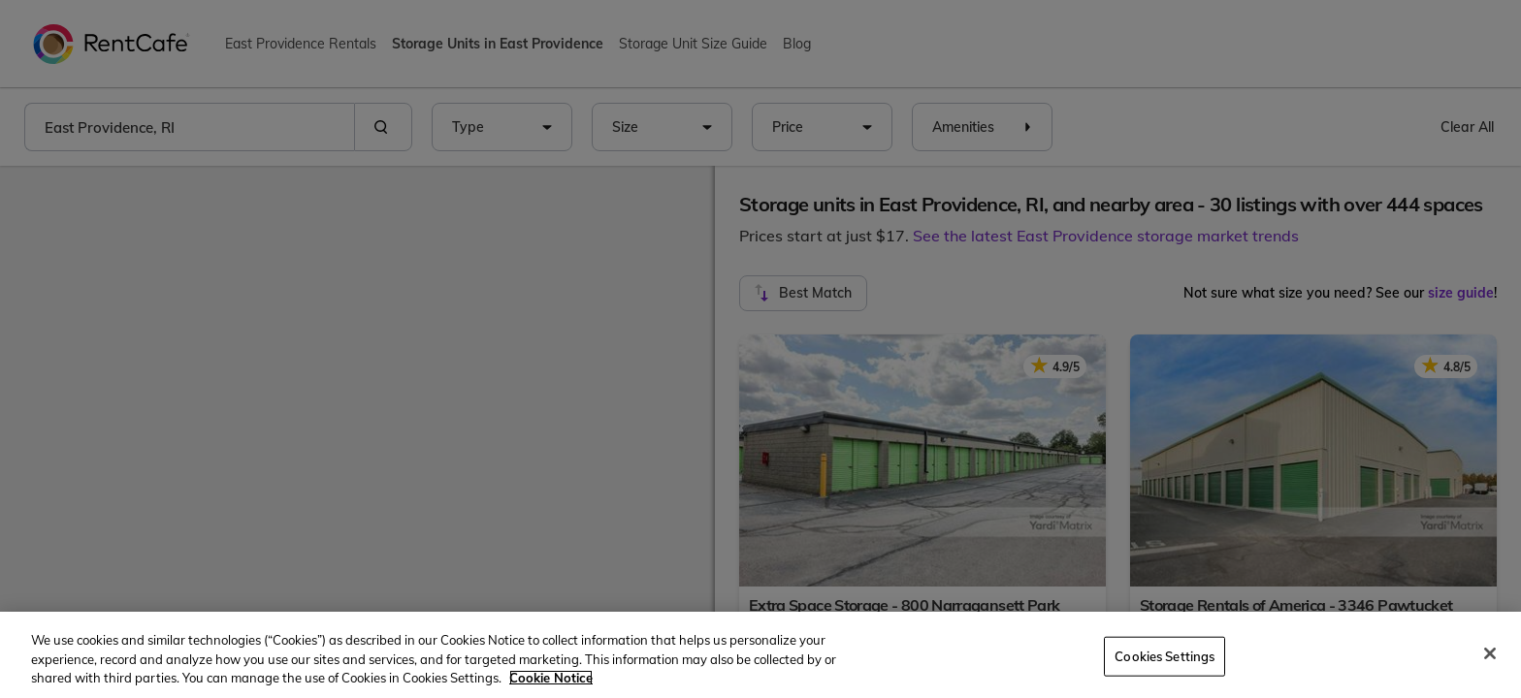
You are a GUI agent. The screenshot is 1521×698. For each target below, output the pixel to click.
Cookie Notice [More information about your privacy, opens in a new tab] (551, 677)
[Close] (1490, 653)
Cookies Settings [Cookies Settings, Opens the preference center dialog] (1164, 655)
